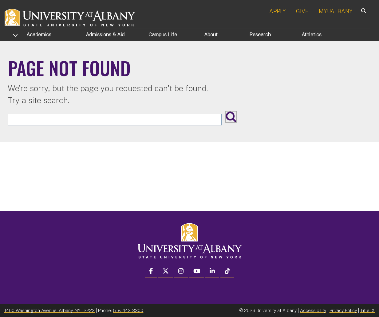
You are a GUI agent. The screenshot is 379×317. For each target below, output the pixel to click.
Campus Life (162, 35)
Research (260, 35)
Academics (38, 35)
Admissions (105, 35)
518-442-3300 (128, 310)
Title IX (367, 310)
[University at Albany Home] (70, 17)
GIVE (302, 11)
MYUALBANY (336, 11)
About (211, 35)
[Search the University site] (115, 119)
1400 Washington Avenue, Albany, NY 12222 (49, 310)
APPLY (277, 11)
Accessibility (313, 310)
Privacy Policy (343, 310)
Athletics (312, 35)
